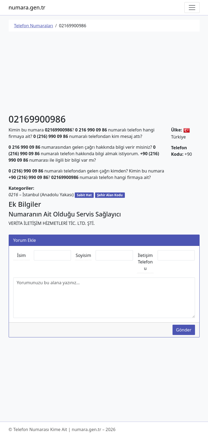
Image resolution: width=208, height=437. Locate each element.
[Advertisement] (104, 73)
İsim (21, 255)
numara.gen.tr (27, 7)
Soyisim (83, 255)
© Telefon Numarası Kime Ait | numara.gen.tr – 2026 (62, 429)
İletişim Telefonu (145, 261)
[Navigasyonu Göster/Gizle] (192, 7)
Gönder (183, 330)
